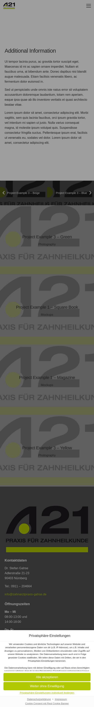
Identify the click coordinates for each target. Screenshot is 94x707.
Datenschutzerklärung (39, 699)
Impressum (61, 699)
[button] (47, 677)
